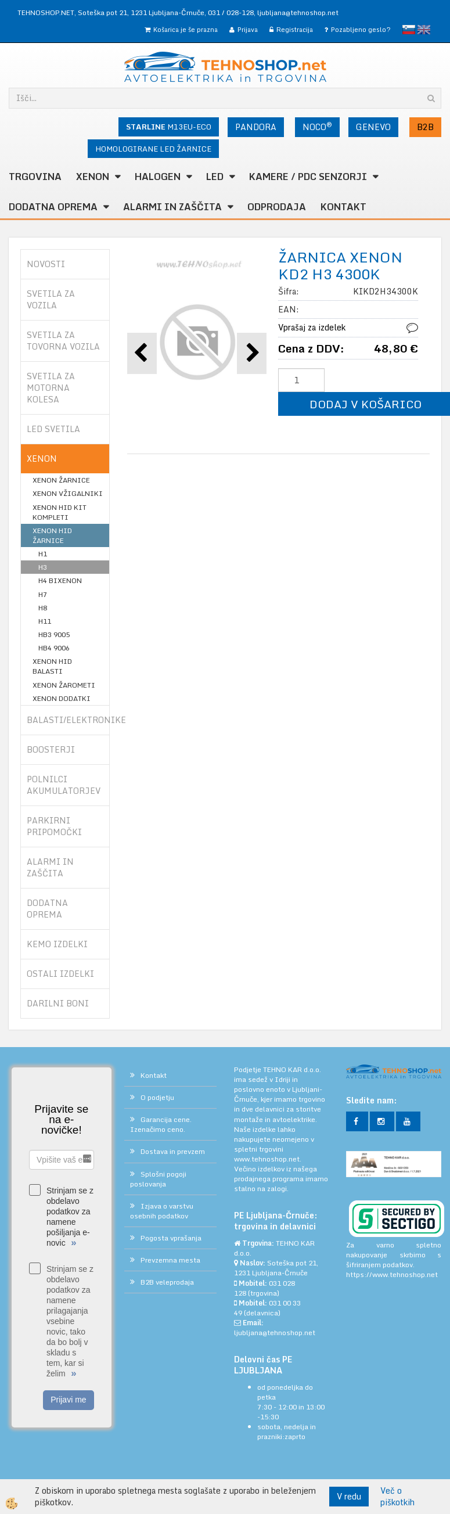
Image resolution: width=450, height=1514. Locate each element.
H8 (42, 607)
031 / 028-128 (231, 12)
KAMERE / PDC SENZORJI (308, 176)
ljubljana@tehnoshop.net (298, 12)
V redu (349, 1496)
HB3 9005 (54, 634)
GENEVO (373, 127)
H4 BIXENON (60, 580)
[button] (252, 353)
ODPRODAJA (276, 206)
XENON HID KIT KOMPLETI (60, 512)
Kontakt (343, 206)
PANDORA (255, 127)
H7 (42, 594)
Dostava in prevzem (173, 1151)
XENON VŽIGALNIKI (68, 493)
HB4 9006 (54, 647)
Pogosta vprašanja (171, 1237)
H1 (42, 553)
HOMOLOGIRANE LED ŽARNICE (153, 148)
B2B (425, 127)
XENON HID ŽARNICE (52, 535)
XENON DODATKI (62, 698)
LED (215, 176)
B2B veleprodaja (167, 1282)
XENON (92, 176)
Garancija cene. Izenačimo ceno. (161, 1124)
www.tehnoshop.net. (267, 1158)
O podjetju (157, 1097)
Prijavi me (68, 1399)
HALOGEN (158, 176)
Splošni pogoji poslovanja (158, 1178)
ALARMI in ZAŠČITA (172, 206)
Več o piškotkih (397, 1496)
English (423, 29)
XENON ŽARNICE (61, 480)
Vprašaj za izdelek (311, 327)
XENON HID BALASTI (52, 666)
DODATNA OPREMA (53, 206)
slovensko (408, 29)
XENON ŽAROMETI (64, 685)
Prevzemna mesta (170, 1259)
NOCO (317, 127)
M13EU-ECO (168, 126)
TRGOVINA (35, 176)
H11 (44, 621)
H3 (42, 567)
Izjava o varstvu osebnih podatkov (161, 1210)
